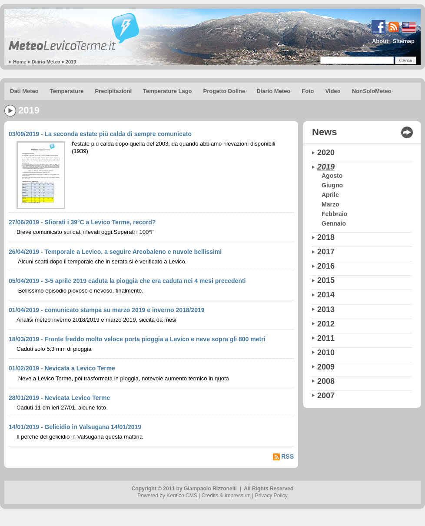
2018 (326, 237)
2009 (326, 367)
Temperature (67, 91)
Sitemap (403, 41)
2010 (326, 352)
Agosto (332, 175)
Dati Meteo (24, 91)
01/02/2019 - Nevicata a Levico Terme (62, 368)
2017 (326, 251)
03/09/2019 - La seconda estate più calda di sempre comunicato (100, 133)
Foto (308, 91)
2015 (326, 280)
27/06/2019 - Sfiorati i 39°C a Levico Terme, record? (82, 222)
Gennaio (334, 223)
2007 (326, 395)
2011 (326, 338)
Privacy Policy (271, 496)
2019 (71, 61)
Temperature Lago (167, 91)
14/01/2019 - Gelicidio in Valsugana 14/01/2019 (75, 426)
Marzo (330, 204)
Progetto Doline (224, 91)
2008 (326, 381)
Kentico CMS (181, 496)
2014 (326, 294)
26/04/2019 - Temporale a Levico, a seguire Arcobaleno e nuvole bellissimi (115, 251)
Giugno (332, 185)
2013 (326, 309)
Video (332, 91)
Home (20, 61)
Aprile (330, 194)
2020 (326, 152)
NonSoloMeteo (372, 91)
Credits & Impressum (226, 496)
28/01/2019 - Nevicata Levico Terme (59, 397)
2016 (326, 266)
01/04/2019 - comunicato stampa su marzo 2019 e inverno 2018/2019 (107, 309)
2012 (326, 324)
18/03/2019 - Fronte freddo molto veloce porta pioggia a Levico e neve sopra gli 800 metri (137, 339)
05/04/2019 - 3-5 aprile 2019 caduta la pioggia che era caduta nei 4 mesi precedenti (127, 280)
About (380, 41)
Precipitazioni (113, 91)
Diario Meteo (46, 61)
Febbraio (334, 213)
